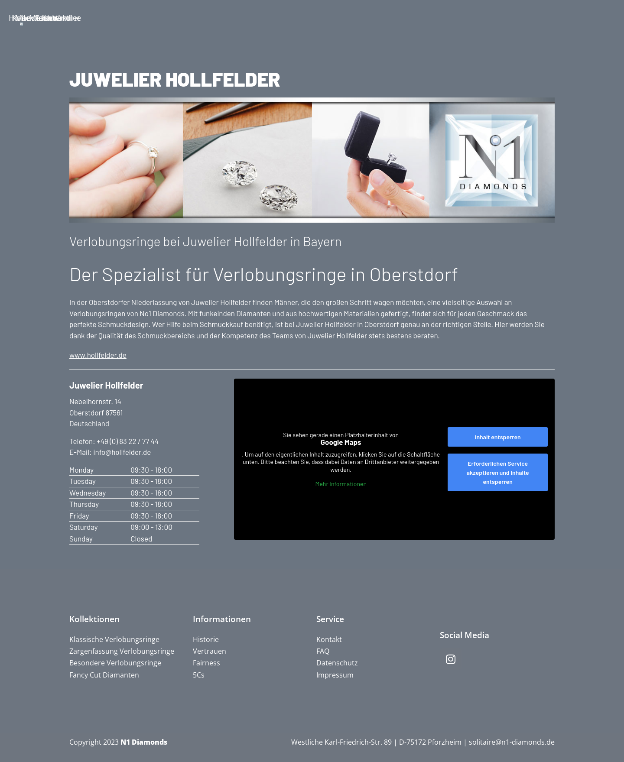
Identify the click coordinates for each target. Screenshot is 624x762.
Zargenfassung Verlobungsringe (121, 651)
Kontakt (568, 18)
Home (54, 18)
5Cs (199, 675)
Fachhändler (482, 18)
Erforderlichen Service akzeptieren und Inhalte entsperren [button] (498, 472)
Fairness (206, 663)
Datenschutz (337, 663)
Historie (206, 639)
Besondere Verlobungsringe (115, 663)
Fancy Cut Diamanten (104, 675)
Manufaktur (221, 18)
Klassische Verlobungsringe (114, 639)
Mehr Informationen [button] (341, 483)
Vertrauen (209, 651)
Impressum (335, 675)
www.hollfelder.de (98, 354)
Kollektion (137, 18)
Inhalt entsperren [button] (498, 437)
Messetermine (396, 18)
